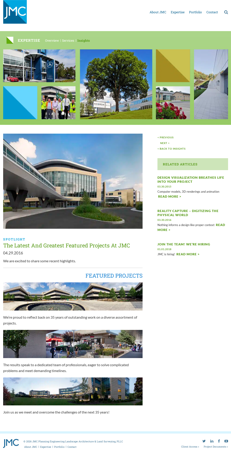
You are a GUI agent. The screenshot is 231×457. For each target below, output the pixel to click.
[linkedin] (211, 3)
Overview (52, 40)
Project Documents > (216, 446)
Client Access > (190, 446)
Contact (212, 12)
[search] (226, 11)
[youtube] (226, 3)
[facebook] (219, 3)
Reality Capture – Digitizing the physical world (188, 213)
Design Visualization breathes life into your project (190, 179)
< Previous (165, 137)
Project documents (186, 4)
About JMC (158, 12)
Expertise (178, 12)
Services (68, 40)
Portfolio (195, 12)
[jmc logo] (15, 14)
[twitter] (204, 3)
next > (165, 143)
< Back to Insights (171, 148)
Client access (162, 4)
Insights (83, 40)
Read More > (169, 196)
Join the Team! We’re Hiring (183, 244)
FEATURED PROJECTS (114, 275)
